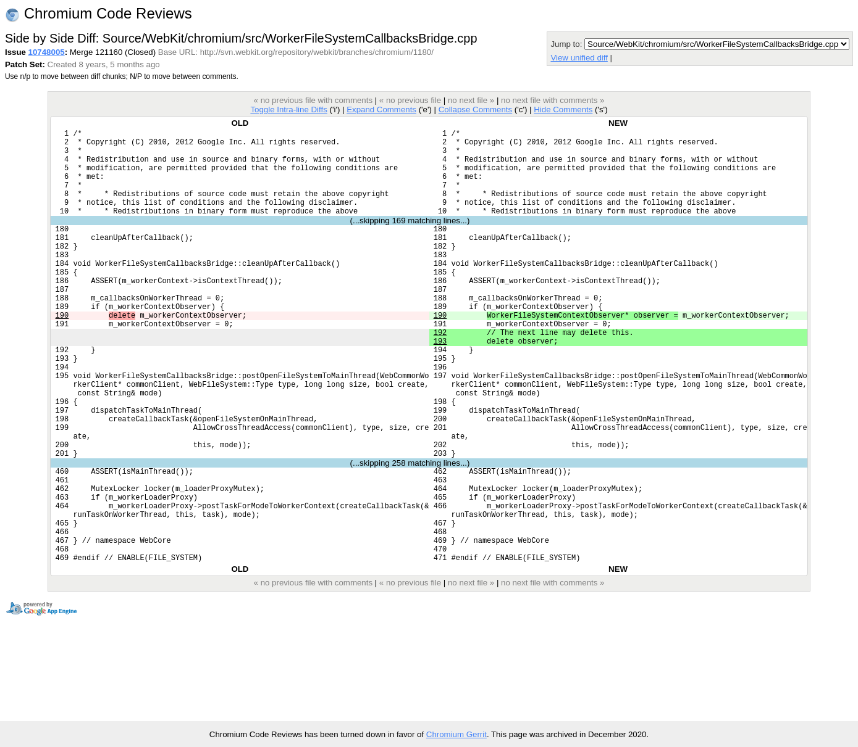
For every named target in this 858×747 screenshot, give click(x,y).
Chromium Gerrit (456, 734)
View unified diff (578, 57)
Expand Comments (381, 109)
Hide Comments (563, 109)
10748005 (46, 52)
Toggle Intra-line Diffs (288, 109)
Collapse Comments (475, 109)
